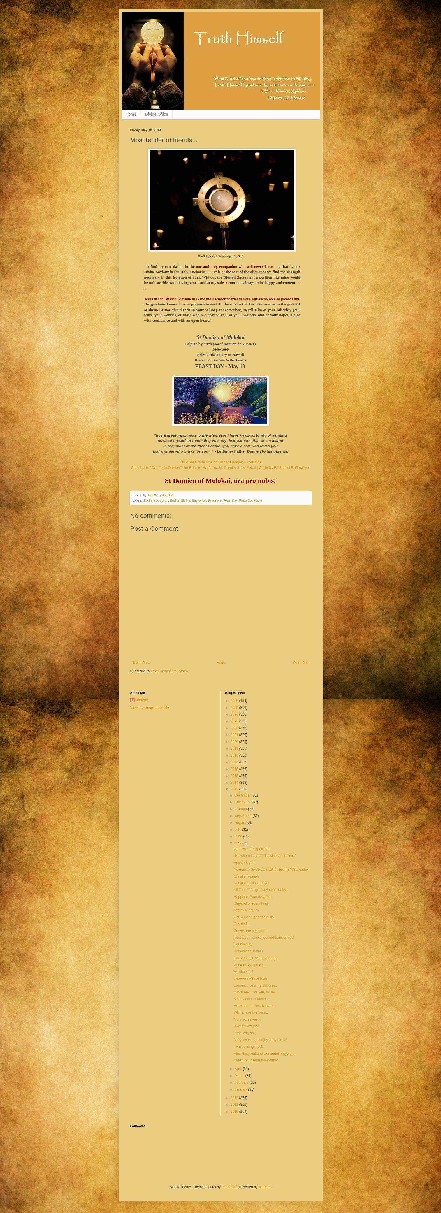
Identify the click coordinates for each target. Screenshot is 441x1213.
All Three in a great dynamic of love (261, 890)
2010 (235, 1112)
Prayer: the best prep (250, 931)
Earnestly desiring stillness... (256, 985)
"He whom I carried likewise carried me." (265, 856)
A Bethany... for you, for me (255, 992)
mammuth (229, 1187)
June (239, 836)
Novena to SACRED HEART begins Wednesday (271, 869)
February (242, 1082)
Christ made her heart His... (255, 917)
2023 (235, 721)
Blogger (264, 1187)
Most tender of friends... (252, 999)
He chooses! (243, 972)
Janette (142, 700)
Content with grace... (250, 965)
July (238, 829)
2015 (235, 776)
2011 (235, 1105)
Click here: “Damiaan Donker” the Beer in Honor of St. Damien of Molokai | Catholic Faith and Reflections (220, 467)
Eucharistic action (155, 500)
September (244, 816)
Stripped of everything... (252, 903)
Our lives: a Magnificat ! (252, 849)
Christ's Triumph (246, 876)
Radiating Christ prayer (252, 883)
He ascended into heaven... (255, 1006)
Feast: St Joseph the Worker (256, 1060)
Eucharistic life (180, 500)
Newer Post (141, 663)
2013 (235, 789)
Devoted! (241, 924)
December (243, 795)
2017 (235, 762)
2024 (235, 714)
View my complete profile (149, 708)
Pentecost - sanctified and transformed (264, 938)
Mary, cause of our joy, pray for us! (260, 1040)
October (241, 809)
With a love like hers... (251, 1012)
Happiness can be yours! (253, 897)
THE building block (248, 1047)
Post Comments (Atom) (170, 671)
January (241, 1089)
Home (131, 114)
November (243, 802)
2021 (235, 735)
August (241, 822)
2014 (235, 782)
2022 (235, 728)
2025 (235, 708)
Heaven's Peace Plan (250, 978)
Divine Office (156, 114)
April (239, 1069)
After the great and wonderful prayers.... (264, 1054)
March (240, 1076)
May (238, 843)
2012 (235, 1098)
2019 (235, 748)
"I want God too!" (247, 1026)
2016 (235, 769)
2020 (235, 742)
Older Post (301, 663)
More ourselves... (247, 1019)
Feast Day (230, 500)
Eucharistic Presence (207, 500)
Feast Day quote (250, 500)
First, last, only (245, 1033)
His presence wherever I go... (256, 958)
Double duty (243, 944)
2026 (235, 701)
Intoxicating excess (248, 951)
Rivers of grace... (247, 910)
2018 (235, 755)
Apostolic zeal (244, 863)
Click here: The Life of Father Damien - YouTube (220, 462)
